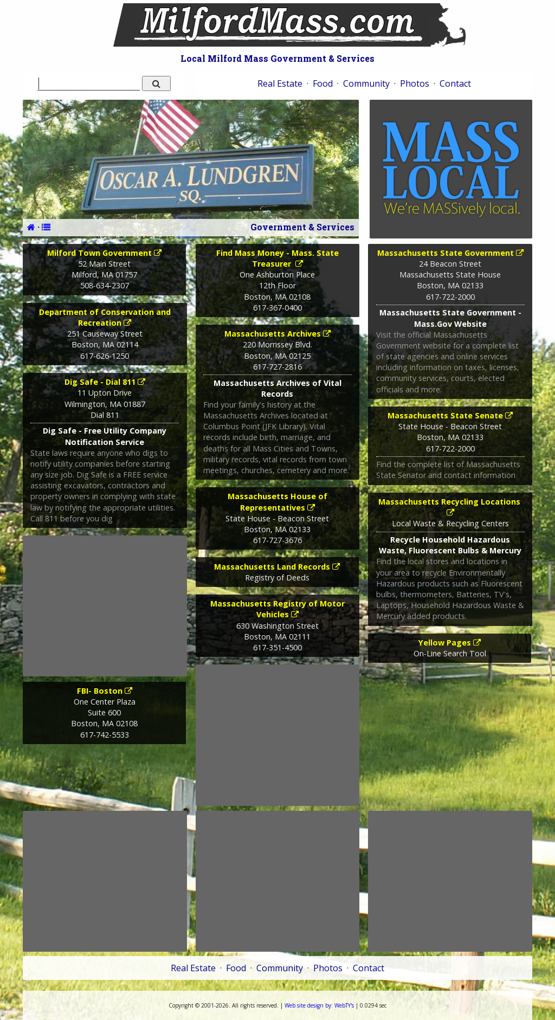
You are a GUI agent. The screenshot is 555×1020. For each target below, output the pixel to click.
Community (366, 83)
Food (323, 83)
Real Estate (279, 83)
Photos (414, 83)
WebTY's (319, 1005)
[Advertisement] (104, 606)
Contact (455, 83)
